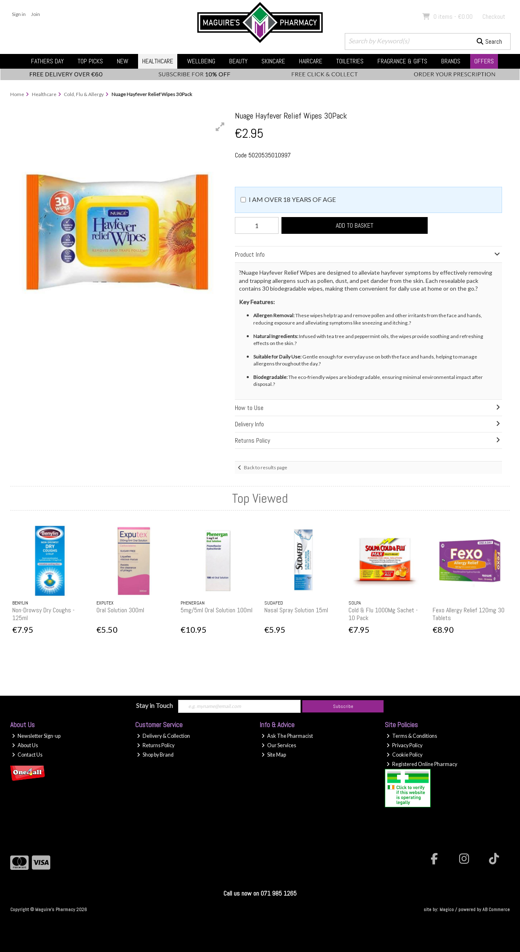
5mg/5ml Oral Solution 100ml (216, 610)
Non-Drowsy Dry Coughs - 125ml (43, 614)
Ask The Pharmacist (287, 736)
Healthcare (157, 61)
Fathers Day (47, 61)
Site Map (273, 755)
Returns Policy (155, 745)
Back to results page (265, 467)
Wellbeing (201, 61)
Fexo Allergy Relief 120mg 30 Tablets (468, 614)
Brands (450, 61)
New (122, 61)
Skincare (273, 61)
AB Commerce (496, 909)
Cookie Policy (404, 755)
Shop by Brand (155, 755)
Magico (447, 909)
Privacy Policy (404, 745)
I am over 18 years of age (292, 199)
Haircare (310, 61)
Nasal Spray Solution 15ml (296, 610)
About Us (25, 745)
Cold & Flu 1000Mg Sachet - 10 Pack (383, 614)
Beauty (238, 61)
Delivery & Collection (163, 736)
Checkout (493, 16)
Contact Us (27, 755)
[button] (220, 126)
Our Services (278, 745)
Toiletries (350, 61)
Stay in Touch (154, 705)
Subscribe (343, 706)
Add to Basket (354, 225)
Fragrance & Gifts (402, 61)
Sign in (19, 14)
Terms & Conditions (411, 736)
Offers (484, 61)
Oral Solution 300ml (120, 610)
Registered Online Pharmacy (421, 764)
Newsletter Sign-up (36, 736)
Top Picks (90, 61)
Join (35, 14)
